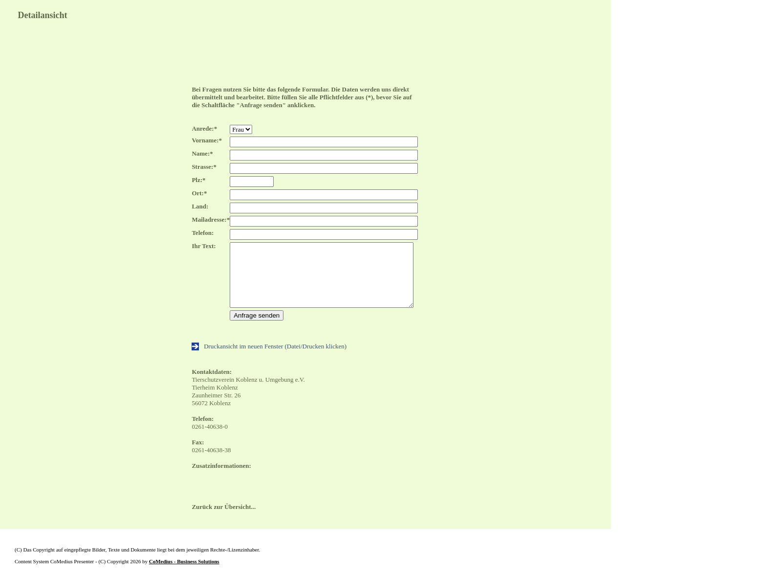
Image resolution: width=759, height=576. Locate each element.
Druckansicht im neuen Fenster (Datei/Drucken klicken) (269, 346)
